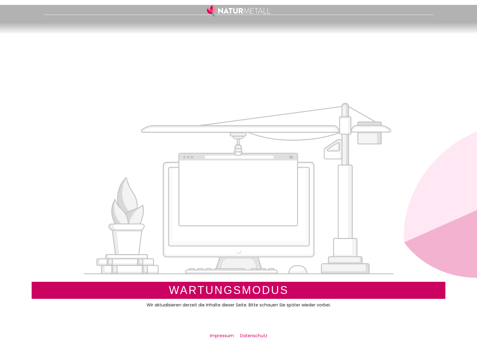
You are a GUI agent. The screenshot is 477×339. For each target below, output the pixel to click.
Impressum (222, 336)
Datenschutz (253, 336)
